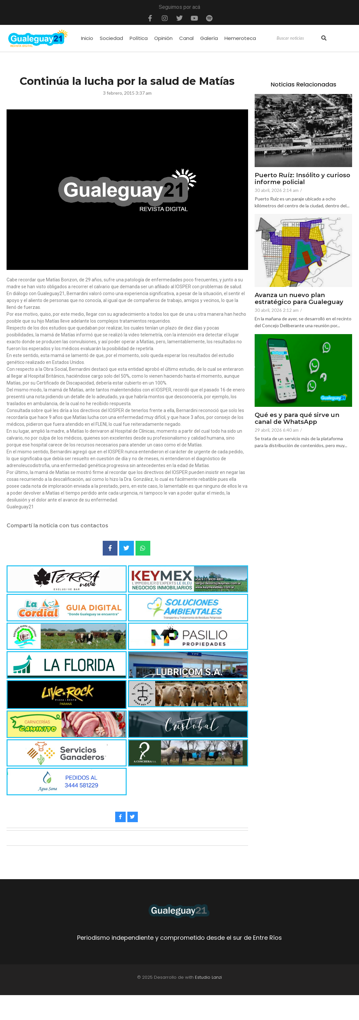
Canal (186, 38)
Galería (209, 38)
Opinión (163, 38)
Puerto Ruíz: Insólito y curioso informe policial (303, 179)
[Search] (298, 38)
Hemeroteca (240, 38)
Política (139, 38)
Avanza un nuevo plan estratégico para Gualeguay (300, 299)
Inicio (87, 38)
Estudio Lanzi (208, 977)
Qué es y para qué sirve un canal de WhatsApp (298, 418)
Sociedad (111, 38)
